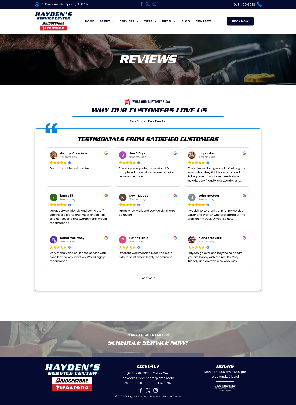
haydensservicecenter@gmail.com (148, 378)
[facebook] (141, 4)
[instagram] (154, 4)
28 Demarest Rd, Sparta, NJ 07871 (65, 4)
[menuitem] (89, 21)
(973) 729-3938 (244, 4)
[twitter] (148, 4)
